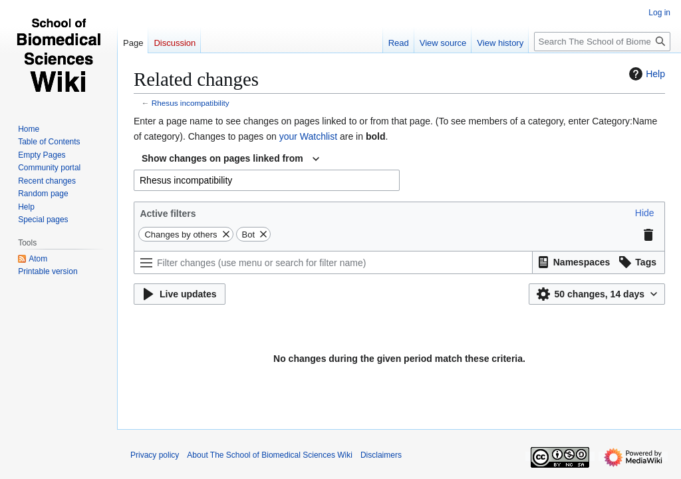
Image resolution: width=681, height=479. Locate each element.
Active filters (168, 213)
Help (645, 73)
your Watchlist (308, 136)
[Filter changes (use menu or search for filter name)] (333, 262)
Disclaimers (381, 455)
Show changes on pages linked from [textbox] (222, 158)
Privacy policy (154, 455)
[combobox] (230, 159)
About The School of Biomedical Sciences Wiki (269, 455)
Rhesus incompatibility (190, 102)
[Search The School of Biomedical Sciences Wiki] (602, 41)
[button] (644, 213)
